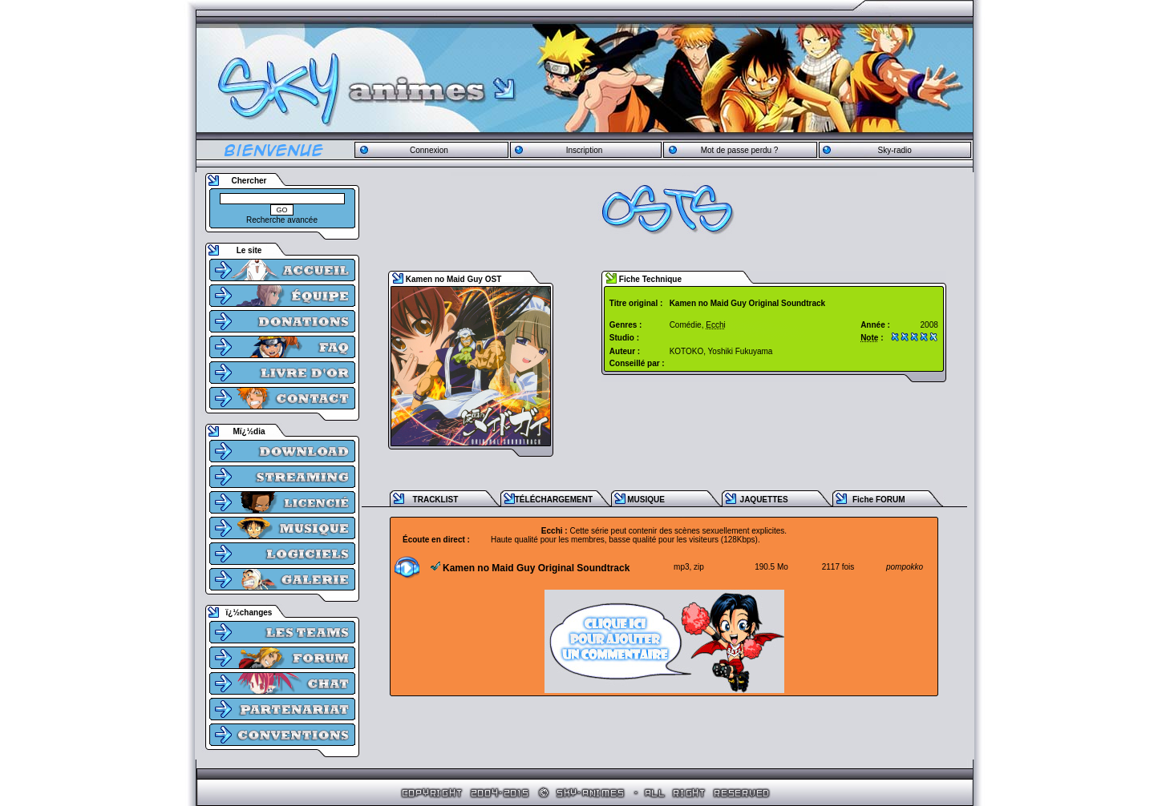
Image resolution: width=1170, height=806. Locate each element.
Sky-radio (895, 150)
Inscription (584, 150)
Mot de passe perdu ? (740, 150)
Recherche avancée (282, 220)
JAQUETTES (764, 499)
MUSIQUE (646, 499)
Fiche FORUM (878, 499)
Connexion (429, 150)
